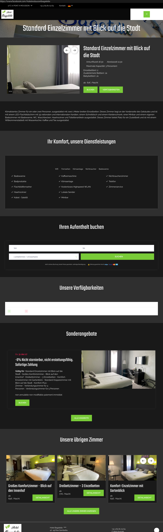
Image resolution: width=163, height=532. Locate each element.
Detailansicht (43, 498)
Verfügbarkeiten (111, 90)
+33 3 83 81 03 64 (117, 529)
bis (84, 248)
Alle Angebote (81, 418)
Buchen (90, 90)
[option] (43, 69)
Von (15, 248)
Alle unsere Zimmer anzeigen (81, 511)
